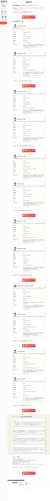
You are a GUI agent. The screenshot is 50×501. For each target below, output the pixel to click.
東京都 (19, 492)
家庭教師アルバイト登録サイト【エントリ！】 (13, 492)
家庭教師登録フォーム (27, 495)
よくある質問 (20, 497)
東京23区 (23, 492)
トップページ (20, 495)
